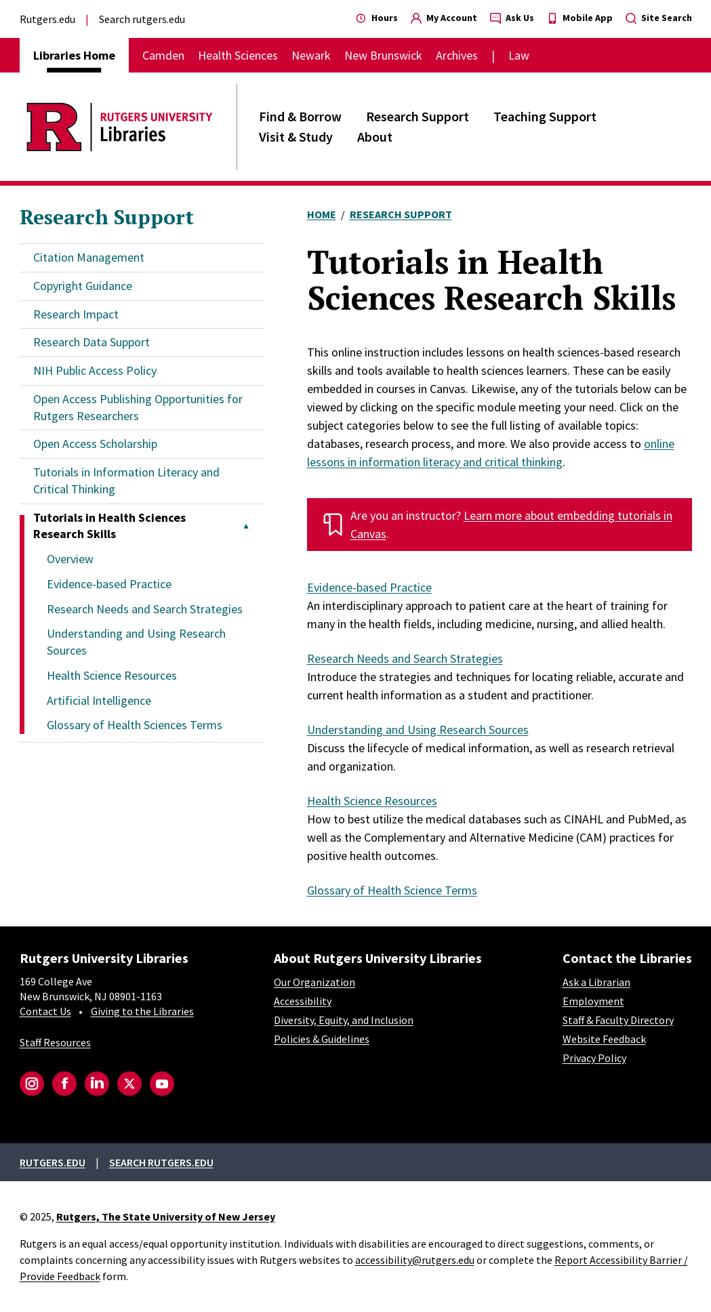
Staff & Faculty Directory (618, 1020)
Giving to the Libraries (142, 1011)
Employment (593, 1001)
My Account (444, 18)
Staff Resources (55, 1042)
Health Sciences (238, 55)
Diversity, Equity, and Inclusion (343, 1020)
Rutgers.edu (47, 19)
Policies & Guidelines (321, 1039)
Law (518, 55)
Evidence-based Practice (109, 584)
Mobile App (580, 18)
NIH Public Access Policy (95, 370)
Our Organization (314, 982)
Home (321, 214)
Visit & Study (296, 136)
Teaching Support (544, 116)
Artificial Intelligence (99, 700)
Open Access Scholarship (95, 443)
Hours (377, 18)
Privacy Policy (594, 1058)
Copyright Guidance (82, 285)
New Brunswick (383, 55)
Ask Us (512, 18)
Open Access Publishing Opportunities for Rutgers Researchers (138, 407)
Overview (70, 559)
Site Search (659, 18)
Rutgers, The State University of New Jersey (165, 1216)
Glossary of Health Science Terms (392, 890)
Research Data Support (91, 342)
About (374, 136)
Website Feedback (604, 1039)
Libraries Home (74, 55)
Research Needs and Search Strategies (145, 609)
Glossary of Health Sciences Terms (134, 725)
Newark (311, 55)
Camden (163, 55)
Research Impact (76, 314)
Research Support (417, 116)
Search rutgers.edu (142, 19)
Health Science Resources (112, 675)
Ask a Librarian (596, 982)
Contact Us (45, 1011)
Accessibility (302, 1001)
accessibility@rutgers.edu (414, 1260)
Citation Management (88, 257)
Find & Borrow (300, 116)
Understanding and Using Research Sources (418, 729)
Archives (457, 55)
